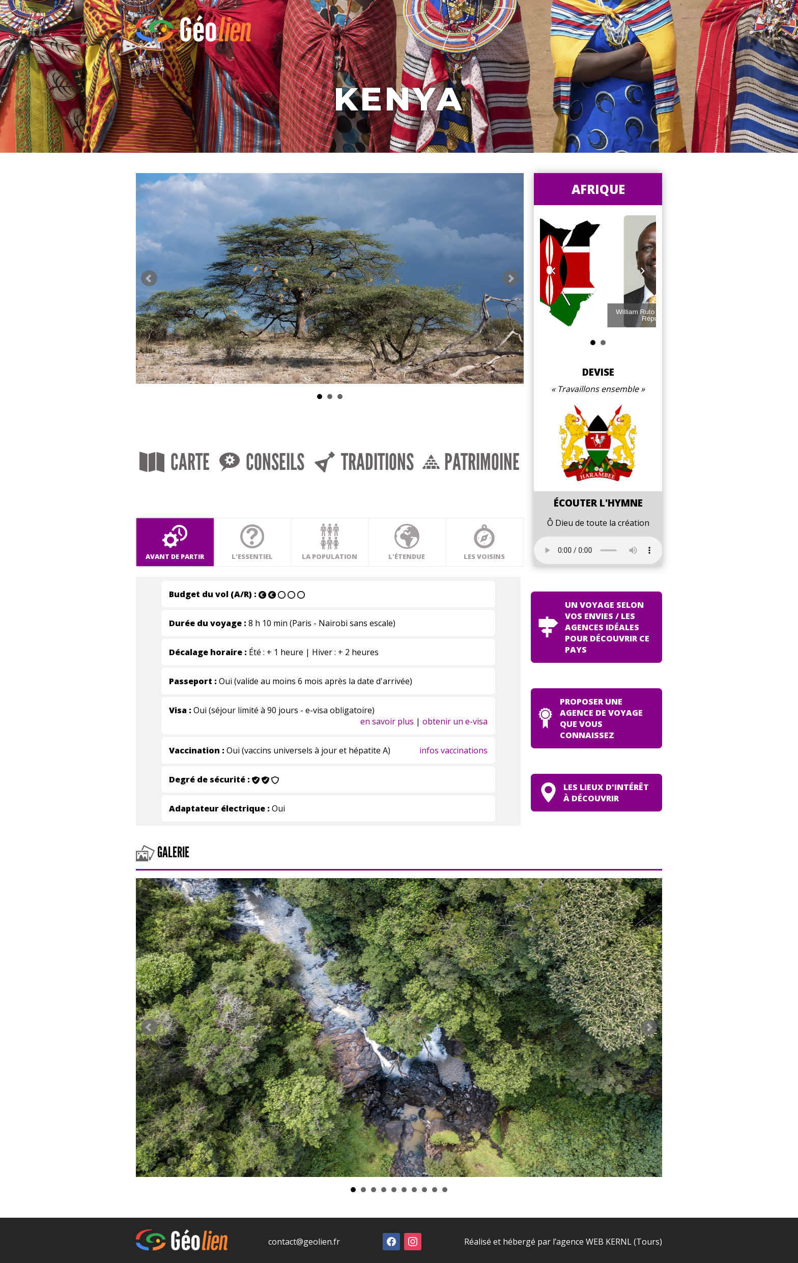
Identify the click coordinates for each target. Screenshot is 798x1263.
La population (328, 542)
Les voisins (481, 542)
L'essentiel (251, 542)
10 (444, 1187)
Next (507, 277)
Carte (174, 461)
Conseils (259, 461)
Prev (149, 277)
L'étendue (404, 542)
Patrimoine (468, 461)
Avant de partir (174, 542)
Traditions (361, 461)
